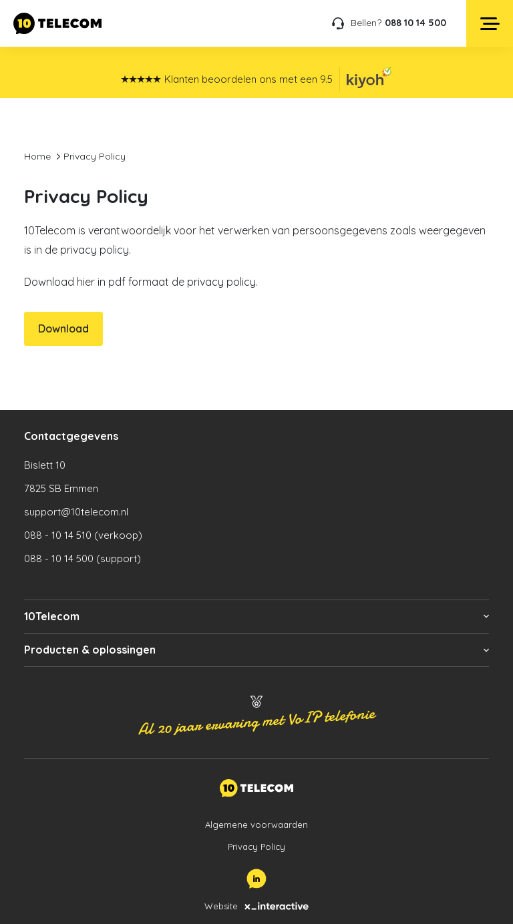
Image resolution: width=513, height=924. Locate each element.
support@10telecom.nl (76, 511)
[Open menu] (489, 23)
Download (63, 328)
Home (37, 156)
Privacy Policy (256, 846)
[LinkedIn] (256, 879)
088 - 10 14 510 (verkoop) (83, 535)
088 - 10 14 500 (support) (82, 558)
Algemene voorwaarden (256, 824)
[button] (256, 616)
